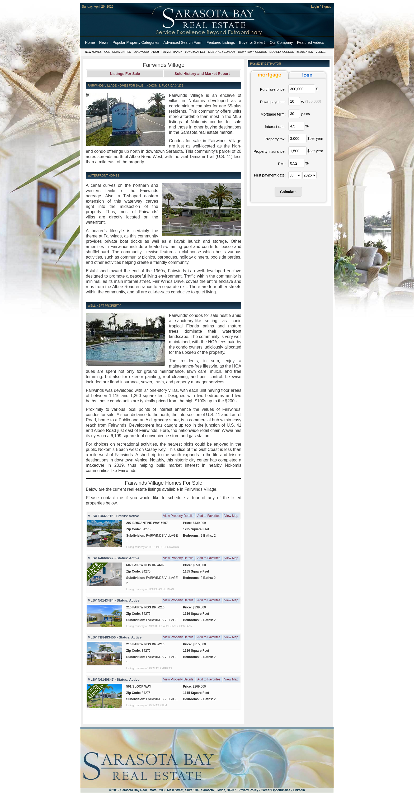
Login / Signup (321, 6)
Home (90, 42)
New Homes (93, 51)
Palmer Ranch (172, 51)
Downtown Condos (252, 51)
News (103, 42)
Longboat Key (195, 51)
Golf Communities (117, 51)
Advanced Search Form (182, 42)
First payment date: (270, 175)
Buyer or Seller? (252, 42)
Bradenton (305, 51)
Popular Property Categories (135, 42)
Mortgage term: (273, 114)
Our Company (281, 42)
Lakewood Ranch (146, 51)
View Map (231, 516)
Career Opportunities (275, 790)
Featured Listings (220, 42)
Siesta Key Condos (222, 51)
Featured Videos (310, 42)
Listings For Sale (125, 74)
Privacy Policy (248, 790)
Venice (321, 51)
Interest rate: (275, 127)
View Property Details (178, 516)
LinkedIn (299, 790)
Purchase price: (272, 89)
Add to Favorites (208, 516)
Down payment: (272, 102)
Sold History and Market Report (202, 74)
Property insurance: (269, 151)
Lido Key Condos (281, 51)
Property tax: (275, 139)
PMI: (282, 164)
